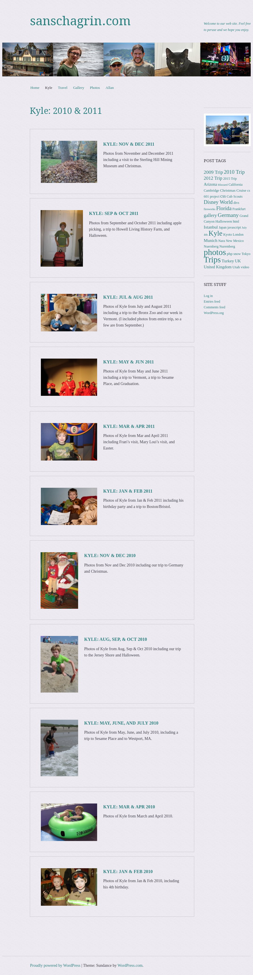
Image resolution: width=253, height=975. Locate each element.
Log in (208, 296)
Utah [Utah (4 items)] (236, 267)
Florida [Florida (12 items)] (223, 208)
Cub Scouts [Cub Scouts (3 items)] (234, 196)
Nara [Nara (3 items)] (221, 241)
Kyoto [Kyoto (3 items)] (227, 235)
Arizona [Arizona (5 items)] (210, 184)
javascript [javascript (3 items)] (234, 227)
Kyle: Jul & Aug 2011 (128, 297)
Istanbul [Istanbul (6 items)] (211, 227)
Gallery (78, 87)
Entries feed (212, 302)
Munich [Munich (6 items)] (211, 240)
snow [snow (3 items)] (237, 254)
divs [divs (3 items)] (236, 203)
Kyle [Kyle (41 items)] (215, 233)
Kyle (48, 87)
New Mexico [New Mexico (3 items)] (235, 241)
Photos (95, 87)
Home (34, 87)
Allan (110, 87)
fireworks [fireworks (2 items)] (210, 209)
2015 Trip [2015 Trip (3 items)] (230, 179)
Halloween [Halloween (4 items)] (224, 221)
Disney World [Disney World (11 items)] (218, 202)
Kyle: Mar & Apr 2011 (129, 426)
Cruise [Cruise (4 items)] (241, 190)
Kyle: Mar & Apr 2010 (129, 806)
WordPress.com (130, 965)
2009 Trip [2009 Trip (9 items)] (213, 172)
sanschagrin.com (80, 21)
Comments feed (214, 307)
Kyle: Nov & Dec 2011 (128, 144)
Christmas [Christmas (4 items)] (228, 190)
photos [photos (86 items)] (215, 252)
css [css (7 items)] (223, 196)
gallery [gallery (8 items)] (210, 215)
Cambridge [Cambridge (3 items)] (211, 191)
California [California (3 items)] (235, 185)
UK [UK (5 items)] (238, 261)
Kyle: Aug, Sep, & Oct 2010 (115, 639)
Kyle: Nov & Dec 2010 (110, 555)
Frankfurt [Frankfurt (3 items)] (239, 209)
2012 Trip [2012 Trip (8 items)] (213, 178)
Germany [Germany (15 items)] (228, 215)
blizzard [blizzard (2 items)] (222, 184)
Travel (62, 87)
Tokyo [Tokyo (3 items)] (246, 254)
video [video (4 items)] (245, 267)
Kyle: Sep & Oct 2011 (114, 213)
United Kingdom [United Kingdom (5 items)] (218, 267)
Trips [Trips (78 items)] (212, 259)
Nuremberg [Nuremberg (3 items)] (227, 246)
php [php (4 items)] (230, 254)
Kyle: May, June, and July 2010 (121, 723)
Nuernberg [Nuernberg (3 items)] (211, 246)
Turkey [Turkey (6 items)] (227, 260)
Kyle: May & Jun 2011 (128, 361)
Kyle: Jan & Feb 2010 (128, 871)
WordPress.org (214, 313)
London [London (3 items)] (238, 235)
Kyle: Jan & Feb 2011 (127, 491)
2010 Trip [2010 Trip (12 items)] (234, 172)
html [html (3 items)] (236, 221)
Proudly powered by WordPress (55, 965)
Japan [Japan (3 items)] (223, 227)
